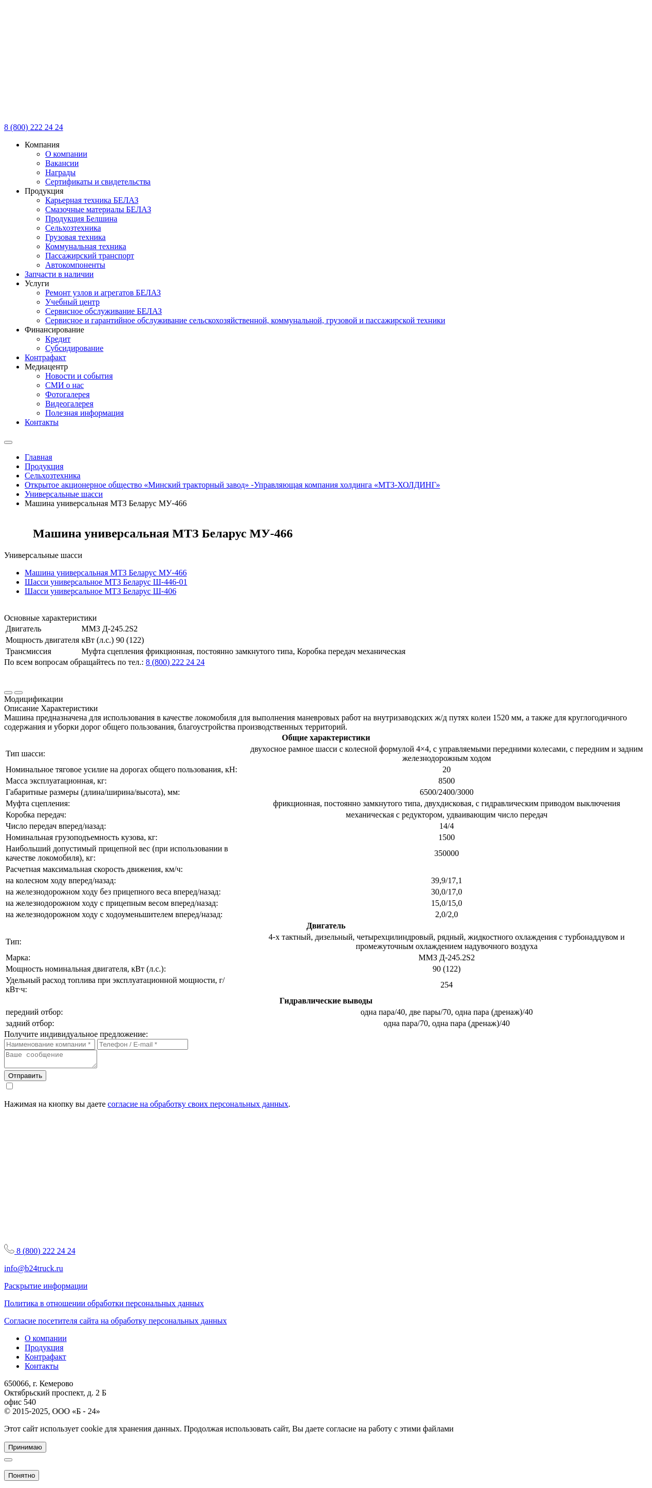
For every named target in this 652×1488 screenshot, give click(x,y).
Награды (60, 172)
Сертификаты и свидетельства (98, 181)
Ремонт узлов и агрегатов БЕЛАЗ (103, 292)
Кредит (57, 338)
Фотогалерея (67, 394)
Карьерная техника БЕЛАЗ (91, 200)
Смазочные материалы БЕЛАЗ (98, 209)
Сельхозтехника (73, 228)
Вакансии (62, 163)
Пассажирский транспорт (89, 255)
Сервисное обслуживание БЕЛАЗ (103, 311)
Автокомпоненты (75, 265)
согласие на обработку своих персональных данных (198, 1107)
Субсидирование (74, 348)
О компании (66, 154)
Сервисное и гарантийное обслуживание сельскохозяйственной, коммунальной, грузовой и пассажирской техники (245, 320)
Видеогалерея (69, 403)
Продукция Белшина (81, 218)
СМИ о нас (64, 385)
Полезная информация (84, 412)
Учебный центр (72, 301)
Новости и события (79, 375)
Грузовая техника (75, 237)
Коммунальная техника (85, 246)
